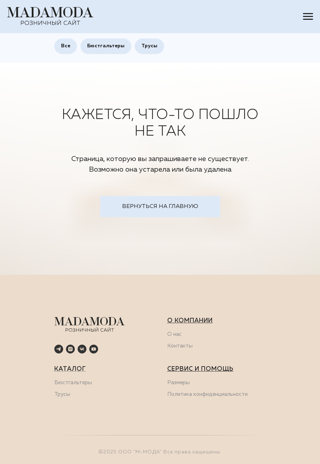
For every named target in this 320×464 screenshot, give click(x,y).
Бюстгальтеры (106, 45)
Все (65, 45)
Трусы (149, 45)
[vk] (82, 349)
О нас (174, 334)
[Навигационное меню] (308, 16)
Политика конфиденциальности (207, 394)
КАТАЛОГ (70, 369)
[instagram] (70, 349)
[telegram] (58, 349)
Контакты (180, 346)
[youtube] (93, 349)
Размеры (178, 382)
